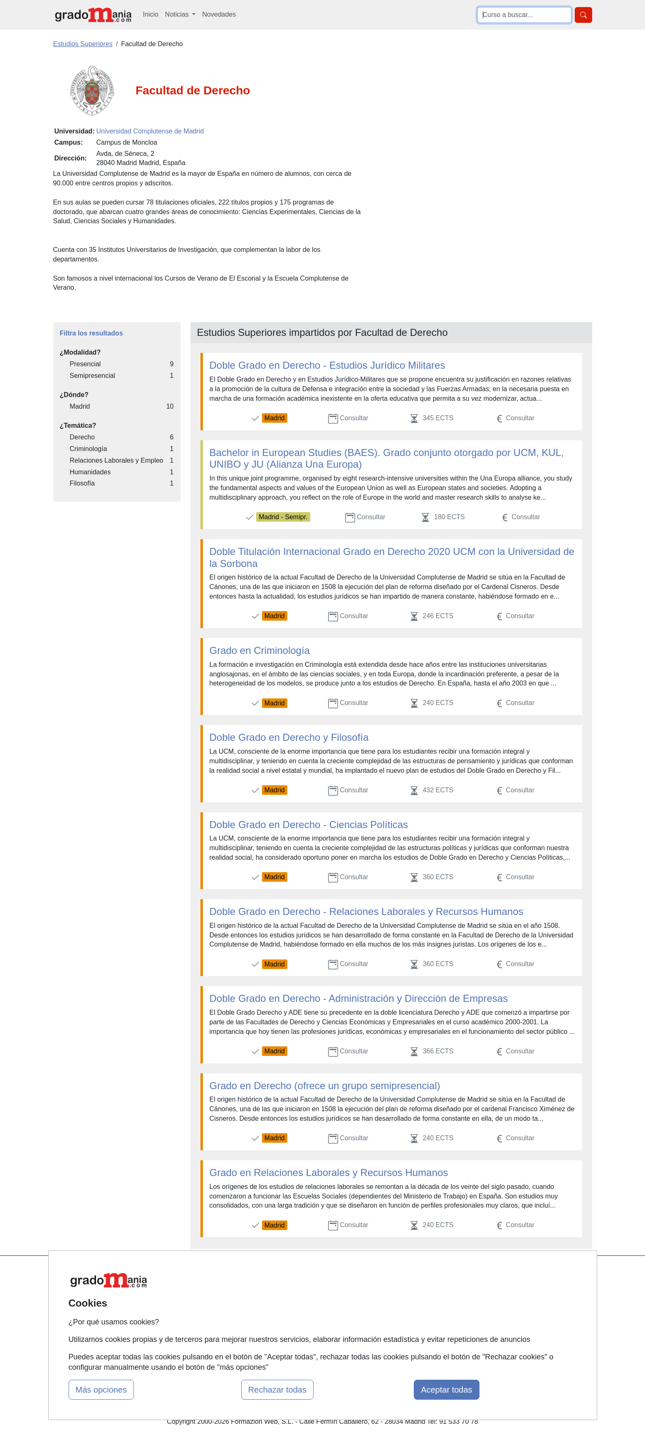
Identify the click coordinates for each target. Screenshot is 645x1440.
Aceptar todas (446, 1389)
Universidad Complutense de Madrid (150, 131)
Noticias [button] (177, 14)
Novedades (219, 14)
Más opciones (101, 1389)
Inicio (150, 14)
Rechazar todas (277, 1389)
